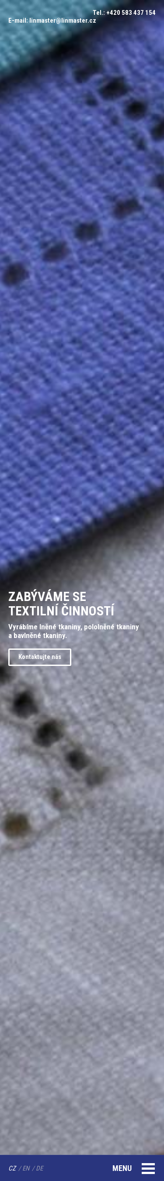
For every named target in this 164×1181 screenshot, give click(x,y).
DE (39, 1168)
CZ (12, 1168)
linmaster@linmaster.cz (62, 20)
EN (25, 1168)
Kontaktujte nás (39, 657)
